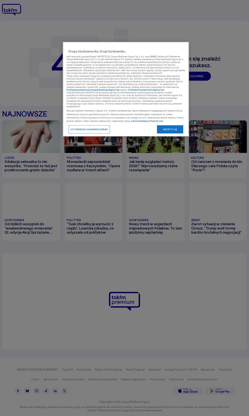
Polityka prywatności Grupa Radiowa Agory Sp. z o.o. (96, 89)
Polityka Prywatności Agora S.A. (146, 89)
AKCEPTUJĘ (170, 129)
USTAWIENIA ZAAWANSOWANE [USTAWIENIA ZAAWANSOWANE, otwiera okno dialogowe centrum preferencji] (89, 129)
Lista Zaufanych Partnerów (147, 121)
